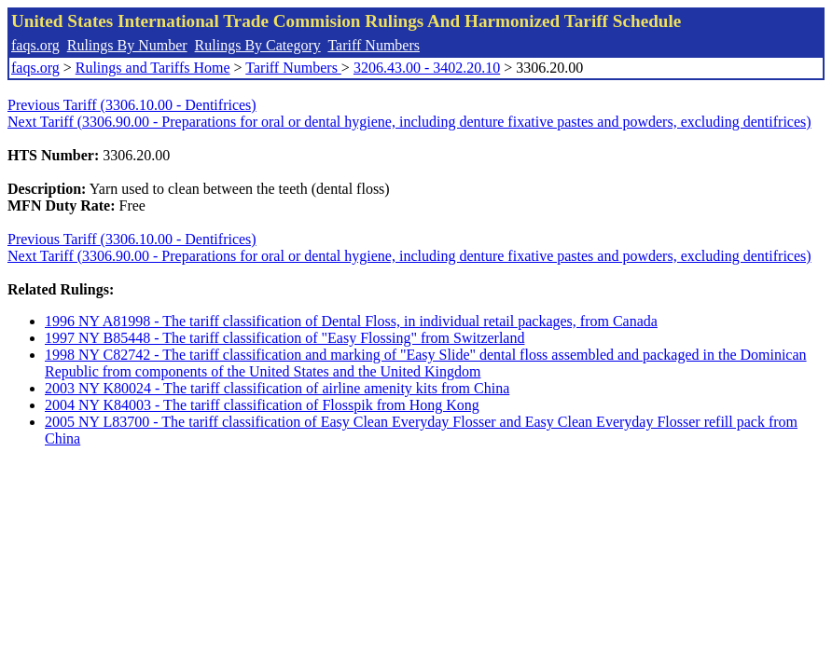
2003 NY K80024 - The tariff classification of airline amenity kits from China (277, 388)
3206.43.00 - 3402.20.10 (427, 67)
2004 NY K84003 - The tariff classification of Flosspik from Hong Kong (262, 405)
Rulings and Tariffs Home (153, 67)
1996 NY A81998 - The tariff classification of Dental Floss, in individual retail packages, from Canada (351, 321)
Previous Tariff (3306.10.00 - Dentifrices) (132, 105)
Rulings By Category (258, 45)
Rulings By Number (127, 45)
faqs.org (35, 45)
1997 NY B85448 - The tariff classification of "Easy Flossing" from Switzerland (284, 338)
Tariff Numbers (373, 45)
